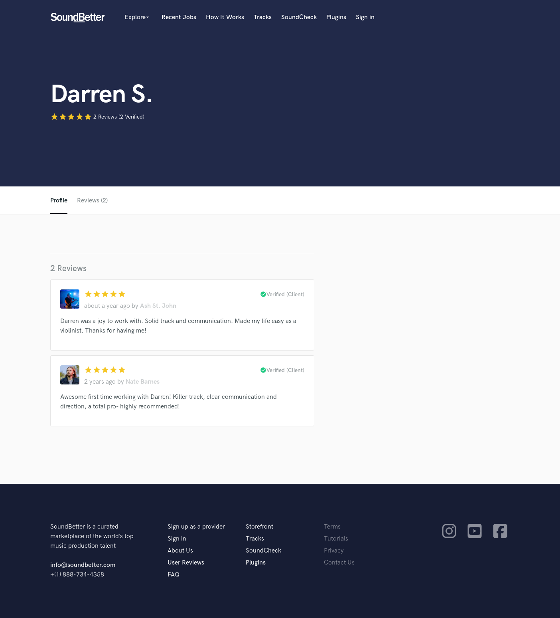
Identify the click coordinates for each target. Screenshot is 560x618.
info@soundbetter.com (82, 565)
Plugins (336, 17)
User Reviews (186, 562)
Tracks (263, 17)
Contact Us (339, 562)
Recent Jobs (179, 17)
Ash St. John (158, 306)
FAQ (173, 574)
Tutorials (336, 539)
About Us (180, 551)
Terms (332, 527)
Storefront (259, 527)
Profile (58, 200)
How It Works (225, 17)
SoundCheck (299, 17)
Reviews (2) (92, 200)
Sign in (365, 17)
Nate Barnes (143, 382)
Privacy (334, 551)
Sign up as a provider (196, 527)
